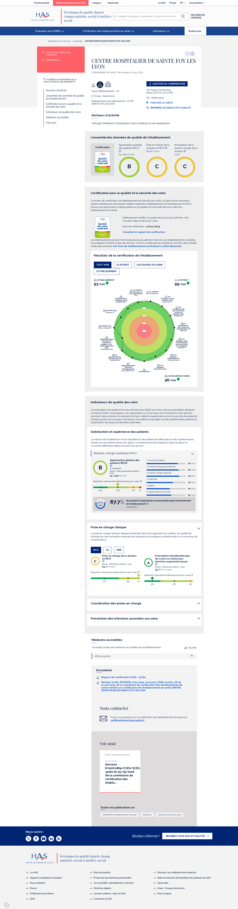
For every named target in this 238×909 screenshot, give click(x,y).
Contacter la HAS (102, 898)
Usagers (96, 3)
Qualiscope (197, 32)
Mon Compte (164, 893)
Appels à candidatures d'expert (46, 877)
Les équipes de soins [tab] (150, 264)
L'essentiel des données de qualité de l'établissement (65, 97)
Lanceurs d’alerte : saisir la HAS (109, 893)
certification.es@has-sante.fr (127, 720)
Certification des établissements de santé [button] (106, 31)
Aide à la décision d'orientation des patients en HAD (184, 877)
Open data (162, 882)
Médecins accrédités (57, 117)
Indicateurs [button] (159, 31)
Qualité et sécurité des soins (169, 815)
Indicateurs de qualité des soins (63, 112)
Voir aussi (51, 122)
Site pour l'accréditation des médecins (176, 872)
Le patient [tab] (122, 264)
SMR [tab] (118, 550)
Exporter (190, 647)
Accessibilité (196, 3)
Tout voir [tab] (102, 264)
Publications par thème (42, 893)
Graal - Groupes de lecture (171, 888)
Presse (172, 3)
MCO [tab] (96, 550)
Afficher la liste (102, 656)
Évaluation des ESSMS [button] (47, 31)
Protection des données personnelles (112, 877)
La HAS (161, 3)
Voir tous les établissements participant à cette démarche (147, 246)
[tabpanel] (144, 331)
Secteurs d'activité (56, 90)
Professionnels (41, 3)
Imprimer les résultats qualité (170, 107)
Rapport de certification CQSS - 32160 (123, 677)
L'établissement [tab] (106, 271)
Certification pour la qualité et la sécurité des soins (63, 105)
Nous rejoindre (37, 882)
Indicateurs (147, 815)
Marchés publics (102, 872)
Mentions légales (102, 888)
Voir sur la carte (159, 102)
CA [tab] (107, 550)
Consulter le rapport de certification (143, 232)
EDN (32, 898)
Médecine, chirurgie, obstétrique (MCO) (115, 453)
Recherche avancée (198, 16)
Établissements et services (72, 4)
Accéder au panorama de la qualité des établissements (60, 80)
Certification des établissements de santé (119, 815)
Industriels (113, 3)
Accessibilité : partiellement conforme (113, 882)
